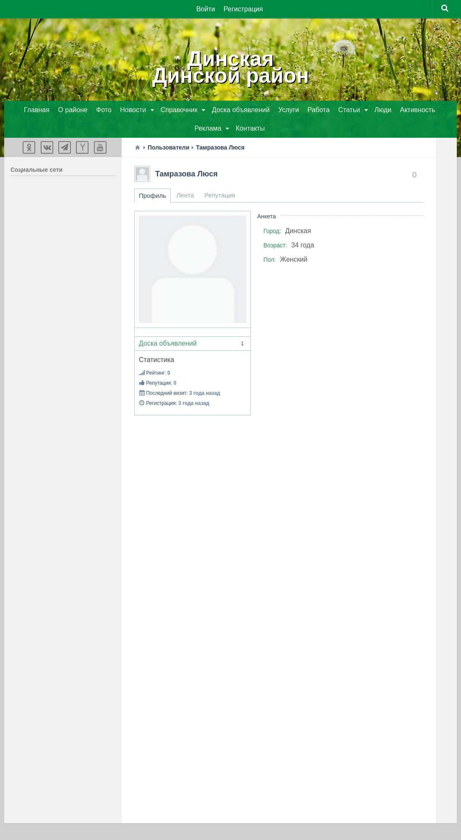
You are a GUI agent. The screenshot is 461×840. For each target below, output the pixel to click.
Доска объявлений (192, 344)
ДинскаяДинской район (230, 67)
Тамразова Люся (186, 174)
